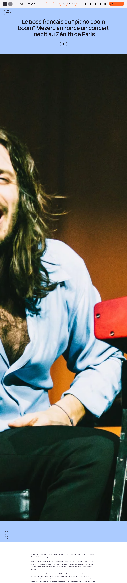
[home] (27, 4)
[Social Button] (85, 4)
